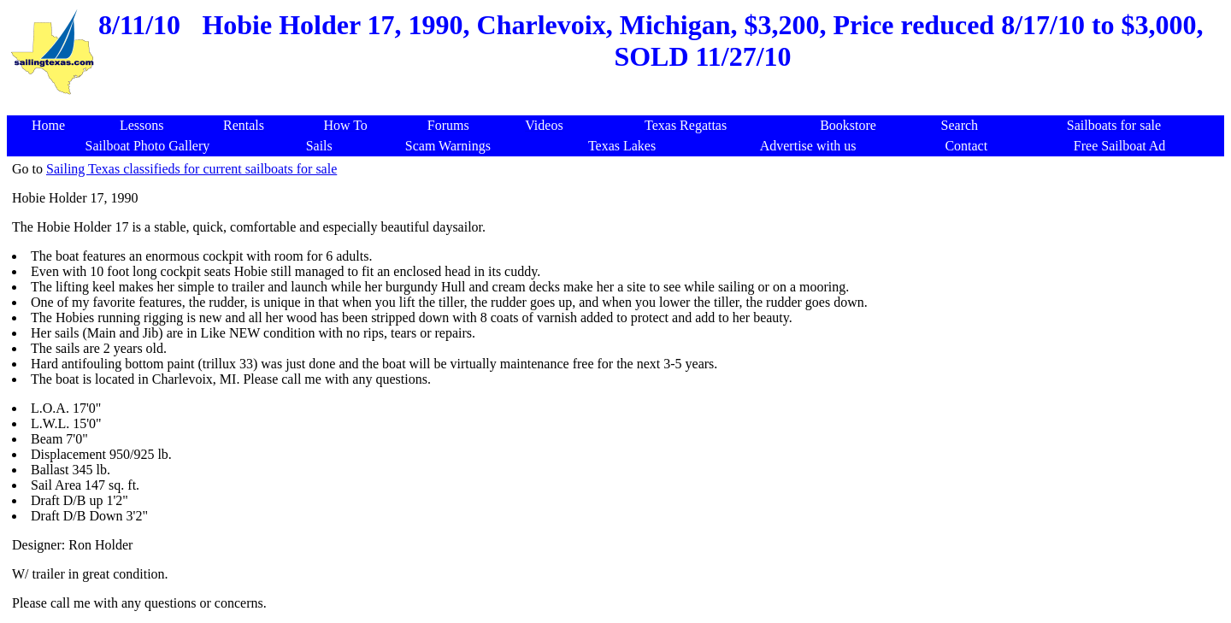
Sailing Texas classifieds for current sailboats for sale (191, 169)
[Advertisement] (619, 106)
